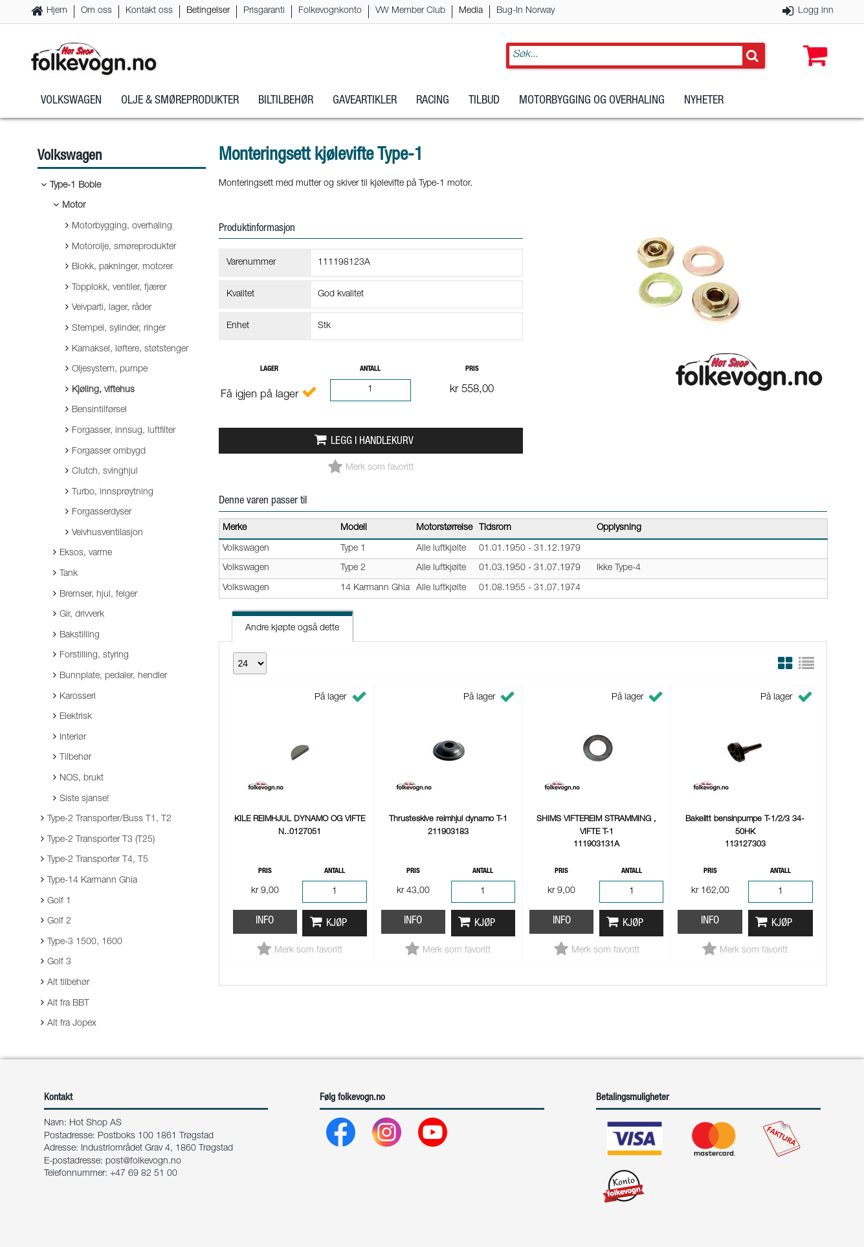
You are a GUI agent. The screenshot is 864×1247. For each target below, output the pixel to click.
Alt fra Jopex (71, 1023)
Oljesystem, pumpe (110, 369)
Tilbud (484, 103)
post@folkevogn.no (143, 1161)
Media (471, 11)
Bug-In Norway (525, 11)
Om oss (96, 11)
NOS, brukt (82, 778)
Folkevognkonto (330, 11)
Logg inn (816, 11)
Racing (432, 103)
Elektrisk (76, 717)
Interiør (73, 737)
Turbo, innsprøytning (112, 492)
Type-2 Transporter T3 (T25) (101, 839)
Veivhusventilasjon (107, 533)
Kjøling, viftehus (103, 390)
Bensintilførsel (99, 410)
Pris (472, 369)
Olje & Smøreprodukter (180, 103)
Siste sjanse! (84, 799)
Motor (73, 205)
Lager (269, 369)
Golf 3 (59, 962)
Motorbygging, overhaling (122, 226)
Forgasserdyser (101, 512)
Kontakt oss (149, 11)
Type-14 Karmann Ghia (92, 880)
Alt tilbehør (68, 983)
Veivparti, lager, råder (111, 308)
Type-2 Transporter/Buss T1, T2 (109, 819)
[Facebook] (341, 1135)
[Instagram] (387, 1135)
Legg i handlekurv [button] (372, 441)
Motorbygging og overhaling (592, 103)
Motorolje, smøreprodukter (124, 247)
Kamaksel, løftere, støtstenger (130, 349)
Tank (69, 574)
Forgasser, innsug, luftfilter (123, 431)
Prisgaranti (264, 11)
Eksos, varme (86, 553)
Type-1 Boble (75, 185)
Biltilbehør (285, 103)
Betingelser (208, 11)
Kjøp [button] (336, 923)
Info (265, 921)
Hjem (57, 11)
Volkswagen (71, 103)
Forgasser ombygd (109, 451)
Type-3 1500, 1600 (84, 942)
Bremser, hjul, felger (98, 594)
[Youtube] (433, 1135)
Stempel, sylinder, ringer (119, 328)
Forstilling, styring (94, 655)
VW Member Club (410, 11)
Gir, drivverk (82, 614)
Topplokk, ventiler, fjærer (119, 287)
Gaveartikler (365, 103)
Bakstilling (80, 635)
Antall (370, 369)
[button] (812, 43)
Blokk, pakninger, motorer (122, 267)
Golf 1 (59, 901)
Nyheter (704, 103)
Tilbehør (75, 757)
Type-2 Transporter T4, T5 (97, 860)
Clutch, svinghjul (105, 471)
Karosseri (78, 696)
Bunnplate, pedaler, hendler (113, 676)
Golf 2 (59, 921)
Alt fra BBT (68, 1003)
